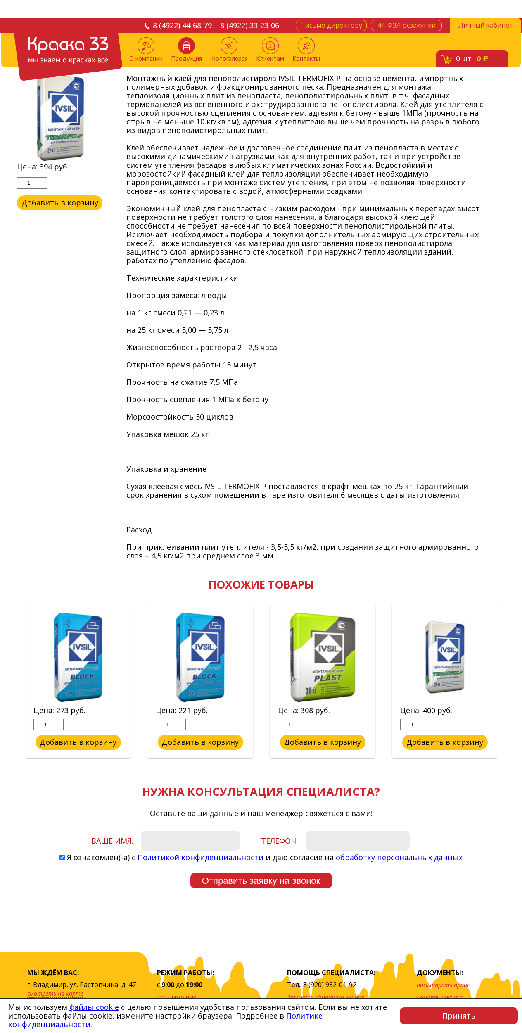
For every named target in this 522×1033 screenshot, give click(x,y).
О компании (146, 49)
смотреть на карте (55, 993)
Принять (458, 1016)
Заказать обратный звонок (325, 997)
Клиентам (270, 49)
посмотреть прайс (443, 985)
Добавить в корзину (59, 203)
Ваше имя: (112, 841)
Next (511, 682)
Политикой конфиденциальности (200, 857)
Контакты (306, 49)
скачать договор (440, 997)
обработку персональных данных (399, 857)
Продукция (186, 49)
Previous (11, 682)
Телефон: (279, 841)
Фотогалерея (229, 49)
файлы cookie (94, 1007)
